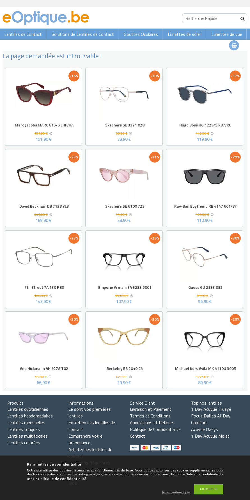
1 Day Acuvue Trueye (211, 409)
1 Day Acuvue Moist (210, 436)
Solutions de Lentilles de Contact (83, 34)
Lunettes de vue (226, 34)
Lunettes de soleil (184, 34)
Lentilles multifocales (27, 436)
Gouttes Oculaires (141, 34)
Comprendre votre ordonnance (85, 439)
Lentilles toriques (23, 429)
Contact (137, 436)
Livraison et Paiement (150, 409)
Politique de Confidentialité (155, 429)
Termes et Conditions (150, 415)
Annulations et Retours (152, 422)
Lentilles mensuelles (26, 422)
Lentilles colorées (23, 442)
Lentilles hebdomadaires (30, 415)
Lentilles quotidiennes (27, 409)
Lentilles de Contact (23, 34)
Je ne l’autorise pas (176, 492)
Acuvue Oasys (204, 429)
